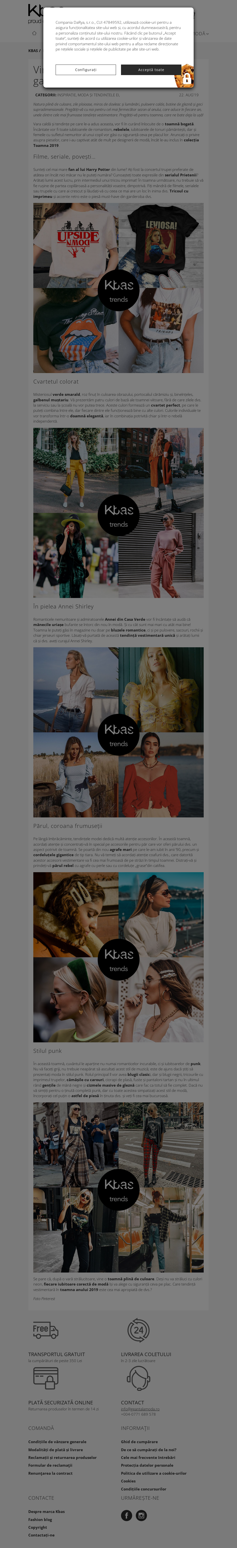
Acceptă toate (151, 69)
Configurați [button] (86, 69)
